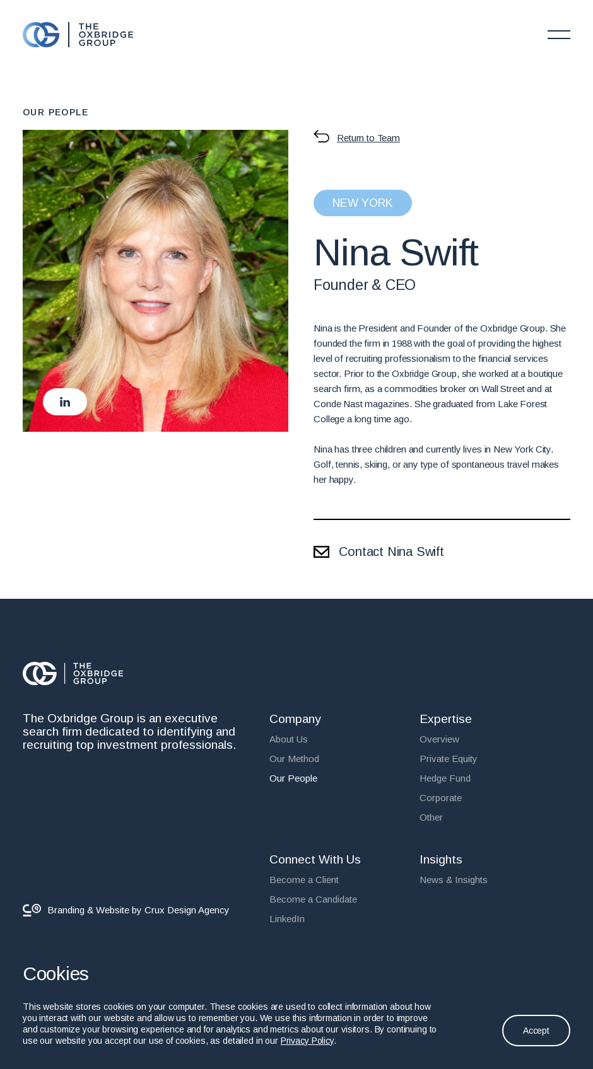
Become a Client (304, 879)
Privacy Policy (307, 1041)
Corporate (441, 797)
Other (431, 817)
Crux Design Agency (187, 909)
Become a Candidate (313, 899)
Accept (536, 1031)
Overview (439, 739)
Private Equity (449, 758)
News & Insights (454, 879)
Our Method (294, 758)
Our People (293, 778)
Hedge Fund (445, 778)
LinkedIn (287, 918)
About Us (288, 739)
